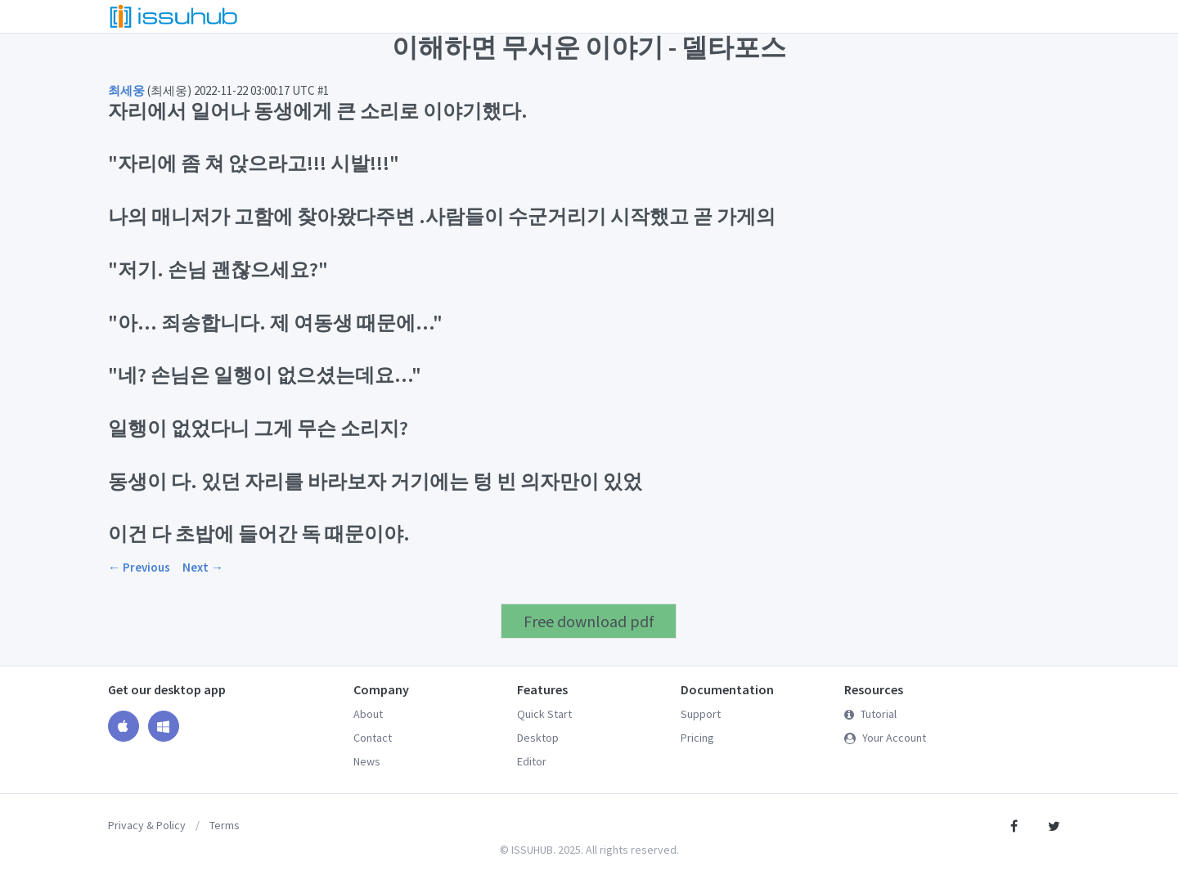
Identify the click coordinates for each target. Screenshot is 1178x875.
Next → (202, 567)
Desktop (538, 737)
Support (701, 714)
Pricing (697, 737)
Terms (224, 825)
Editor (531, 761)
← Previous (139, 567)
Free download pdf (589, 621)
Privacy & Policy (147, 825)
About (368, 714)
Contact (372, 737)
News (366, 761)
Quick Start (544, 714)
